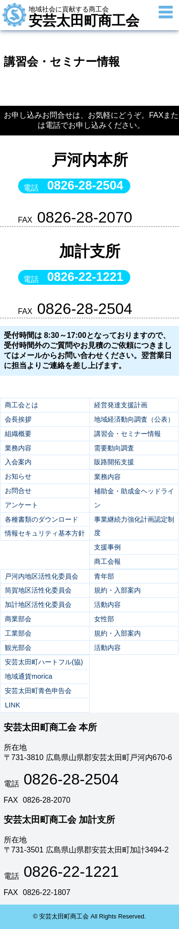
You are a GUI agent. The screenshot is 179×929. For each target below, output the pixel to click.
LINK (12, 705)
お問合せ (18, 490)
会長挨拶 (18, 419)
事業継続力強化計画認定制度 (134, 526)
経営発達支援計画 (120, 405)
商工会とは (21, 405)
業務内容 (18, 448)
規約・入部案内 (117, 590)
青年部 (104, 576)
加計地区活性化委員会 (38, 604)
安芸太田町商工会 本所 (50, 727)
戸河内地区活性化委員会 (41, 576)
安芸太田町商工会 (84, 16)
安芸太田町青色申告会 (38, 690)
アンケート (21, 505)
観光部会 (18, 647)
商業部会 (18, 619)
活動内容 (107, 604)
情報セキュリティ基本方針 (45, 533)
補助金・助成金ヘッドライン (134, 498)
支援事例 (107, 547)
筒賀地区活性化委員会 (38, 590)
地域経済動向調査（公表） (134, 419)
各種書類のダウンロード (41, 519)
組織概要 (18, 433)
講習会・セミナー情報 (127, 433)
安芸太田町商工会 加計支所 (59, 820)
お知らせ (18, 476)
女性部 (104, 619)
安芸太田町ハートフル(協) (44, 662)
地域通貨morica (28, 676)
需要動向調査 (114, 448)
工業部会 (18, 633)
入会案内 (18, 462)
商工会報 (107, 561)
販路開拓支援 (114, 462)
